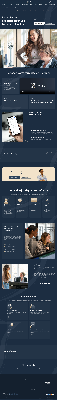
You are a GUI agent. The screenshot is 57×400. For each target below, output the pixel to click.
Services (3, 4)
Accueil (3, 7)
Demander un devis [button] (50, 23)
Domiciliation (37, 10)
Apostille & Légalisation (36, 310)
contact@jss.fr (47, 382)
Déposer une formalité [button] (39, 23)
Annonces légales (7, 10)
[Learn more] (32, 317)
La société (10, 4)
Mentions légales (13, 397)
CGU (18, 397)
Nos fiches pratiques (23, 379)
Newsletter (30, 384)
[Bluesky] (17, 394)
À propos (14, 379)
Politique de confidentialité (6, 397)
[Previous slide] (47, 153)
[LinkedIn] (10, 394)
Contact (40, 4)
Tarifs (36, 4)
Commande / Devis (24, 4)
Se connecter (52, 1)
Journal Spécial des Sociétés (50, 4)
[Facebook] (12, 394)
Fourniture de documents (47, 10)
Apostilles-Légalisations (27, 10)
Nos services (8, 7)
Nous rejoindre (15, 384)
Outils (17, 4)
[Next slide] (51, 153)
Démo (31, 4)
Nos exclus (21, 384)
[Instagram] (14, 394)
